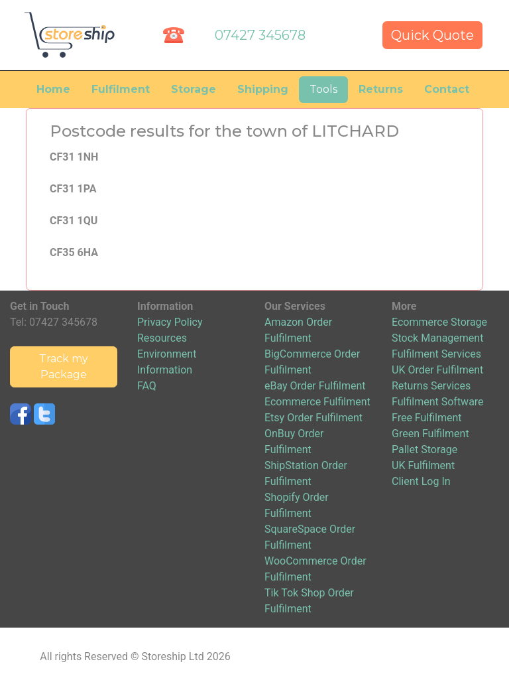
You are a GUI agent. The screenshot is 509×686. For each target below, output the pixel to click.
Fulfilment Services (436, 354)
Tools (323, 89)
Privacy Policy (170, 322)
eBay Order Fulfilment (314, 385)
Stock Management (437, 338)
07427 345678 (260, 35)
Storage (193, 89)
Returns (381, 89)
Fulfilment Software (438, 401)
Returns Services (431, 385)
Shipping (262, 89)
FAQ (146, 385)
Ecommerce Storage (439, 322)
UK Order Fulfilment (437, 370)
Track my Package (63, 366)
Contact (446, 89)
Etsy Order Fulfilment (313, 417)
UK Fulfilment (423, 465)
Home (53, 89)
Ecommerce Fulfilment (317, 401)
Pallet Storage (424, 449)
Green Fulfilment (430, 433)
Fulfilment (120, 89)
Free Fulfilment (427, 417)
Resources (162, 338)
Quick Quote (432, 35)
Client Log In (421, 481)
